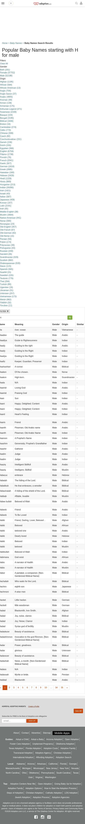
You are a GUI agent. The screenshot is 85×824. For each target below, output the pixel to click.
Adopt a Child (22, 739)
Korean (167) (6, 203)
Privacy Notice (58, 808)
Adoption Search (63, 757)
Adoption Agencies (60, 797)
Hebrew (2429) (7, 175)
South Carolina (63, 773)
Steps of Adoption (15, 793)
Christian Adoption (62, 753)
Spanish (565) (6, 269)
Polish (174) (5, 242)
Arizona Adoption (54, 739)
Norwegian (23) (7, 224)
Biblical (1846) (6, 121)
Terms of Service (45, 808)
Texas (76, 773)
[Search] (76, 3)
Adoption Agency (43, 753)
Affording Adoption (44, 757)
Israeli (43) (5, 193)
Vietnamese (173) (8, 296)
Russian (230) (6, 251)
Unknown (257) (7, 293)
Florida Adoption (33, 748)
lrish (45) (4, 209)
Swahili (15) (5, 272)
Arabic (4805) (6, 97)
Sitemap (47, 733)
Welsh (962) (5, 299)
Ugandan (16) (6, 287)
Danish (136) (6, 142)
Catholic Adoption (54, 793)
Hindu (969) (5, 181)
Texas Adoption (16, 748)
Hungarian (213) (7, 184)
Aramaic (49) (6, 100)
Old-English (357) (8, 227)
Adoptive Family (68, 748)
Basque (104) (6, 115)
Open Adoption (72, 739)
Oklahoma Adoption (65, 744)
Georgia (73, 764)
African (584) (6, 85)
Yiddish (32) (5, 302)
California (52, 764)
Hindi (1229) (5, 178)
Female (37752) (7, 72)
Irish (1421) (5, 190)
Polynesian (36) (7, 245)
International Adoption (23, 757)
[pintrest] (49, 817)
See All (78, 711)
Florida (63, 764)
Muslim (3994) (6, 215)
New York (64, 768)
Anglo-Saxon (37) (8, 94)
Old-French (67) (7, 230)
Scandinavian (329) (9, 257)
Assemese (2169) (8, 112)
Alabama (20, 764)
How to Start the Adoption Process (60, 788)
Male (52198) (6, 76)
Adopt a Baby (37, 739)
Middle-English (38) (9, 212)
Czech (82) (5, 136)
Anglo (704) (5, 91)
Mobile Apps (62, 733)
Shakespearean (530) (10, 263)
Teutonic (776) (6, 278)
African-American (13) (10, 88)
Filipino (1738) (6, 154)
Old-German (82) (8, 233)
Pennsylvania (47, 773)
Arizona (30, 764)
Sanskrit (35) (6, 254)
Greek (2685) (6, 169)
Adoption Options (33, 788)
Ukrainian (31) (6, 290)
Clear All (4, 63)
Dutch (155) (5, 145)
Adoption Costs (50, 748)
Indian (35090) (7, 187)
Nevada (75, 768)
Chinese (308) (6, 133)
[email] (14, 721)
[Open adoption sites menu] (11, 3)
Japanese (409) (7, 200)
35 (62, 687)
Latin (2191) (5, 206)
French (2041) (6, 160)
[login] (82, 3)
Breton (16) (5, 124)
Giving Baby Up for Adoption (67, 784)
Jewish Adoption (22, 797)
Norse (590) (5, 221)
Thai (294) (5, 281)
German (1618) (7, 166)
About (16, 733)
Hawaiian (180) (7, 172)
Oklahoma (34, 773)
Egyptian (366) (7, 148)
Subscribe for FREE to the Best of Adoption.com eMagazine (24, 716)
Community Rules (76, 808)
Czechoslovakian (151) (10, 139)
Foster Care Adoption (20, 744)
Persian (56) (5, 239)
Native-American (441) (10, 218)
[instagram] (43, 817)
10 (46, 687)
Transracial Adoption (23, 753)
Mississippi (38, 768)
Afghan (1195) (6, 82)
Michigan (26, 768)
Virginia (38, 777)
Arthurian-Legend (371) (11, 109)
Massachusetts (13, 768)
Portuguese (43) (7, 248)
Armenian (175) (7, 106)
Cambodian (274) (8, 127)
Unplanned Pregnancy (42, 744)
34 (56, 687)
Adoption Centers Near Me (22, 784)
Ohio (24, 773)
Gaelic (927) (5, 163)
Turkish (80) (5, 284)
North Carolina (12, 773)
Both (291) (5, 70)
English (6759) (7, 151)
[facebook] (36, 817)
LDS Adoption (71, 793)
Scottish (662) (6, 260)
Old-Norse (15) (7, 236)
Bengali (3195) (7, 118)
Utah (30, 777)
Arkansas (41, 764)
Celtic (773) (5, 130)
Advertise (35, 733)
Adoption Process (41, 797)
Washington (50, 777)
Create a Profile (33, 706)
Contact (25, 733)
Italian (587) (5, 197)
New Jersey (51, 768)
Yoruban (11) (6, 305)
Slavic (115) (5, 266)
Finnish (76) (5, 157)
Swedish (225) (6, 275)
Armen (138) (6, 103)
